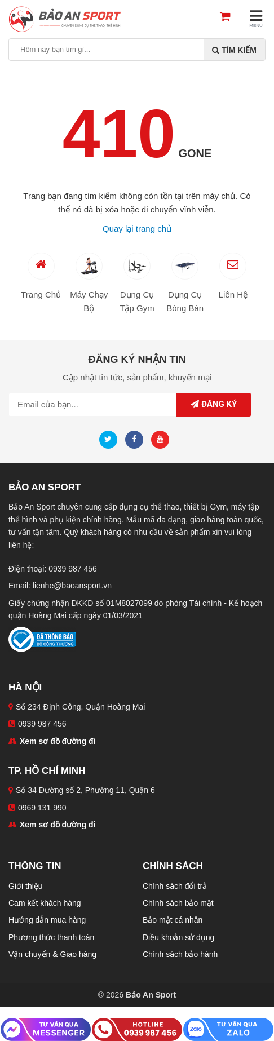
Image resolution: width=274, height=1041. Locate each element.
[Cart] (230, 17)
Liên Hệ (233, 276)
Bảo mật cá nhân (172, 919)
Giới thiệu (25, 886)
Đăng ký (214, 404)
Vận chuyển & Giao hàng (52, 954)
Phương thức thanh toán (51, 937)
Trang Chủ (41, 276)
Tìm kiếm (234, 50)
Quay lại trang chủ (137, 228)
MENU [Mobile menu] (256, 18)
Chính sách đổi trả (175, 886)
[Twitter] (111, 439)
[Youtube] (163, 439)
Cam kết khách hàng (44, 902)
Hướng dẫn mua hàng (47, 919)
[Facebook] (137, 439)
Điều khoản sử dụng (178, 937)
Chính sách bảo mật (178, 902)
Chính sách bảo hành (180, 954)
